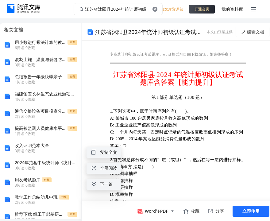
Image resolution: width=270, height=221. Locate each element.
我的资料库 (232, 9)
